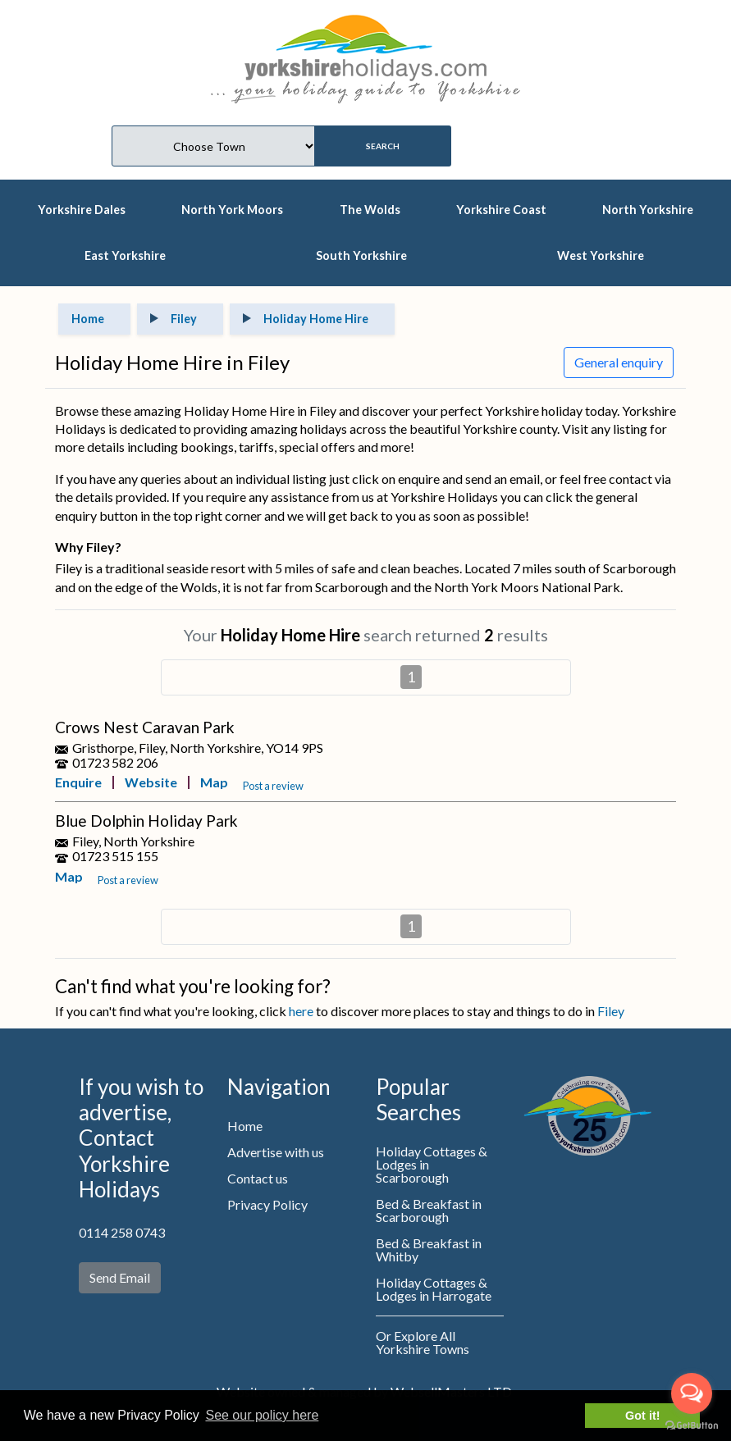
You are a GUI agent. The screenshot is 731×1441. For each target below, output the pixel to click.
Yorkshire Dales (82, 210)
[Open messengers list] (691, 1393)
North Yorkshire (647, 210)
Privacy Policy (267, 1204)
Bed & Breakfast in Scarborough (429, 1210)
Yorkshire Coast (501, 210)
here (301, 1011)
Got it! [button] (642, 1415)
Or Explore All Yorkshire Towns (422, 1342)
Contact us (257, 1178)
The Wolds (370, 210)
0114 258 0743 (122, 1232)
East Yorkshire (125, 255)
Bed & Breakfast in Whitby (429, 1249)
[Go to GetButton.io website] (691, 1425)
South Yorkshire (361, 255)
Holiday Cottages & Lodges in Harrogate (433, 1289)
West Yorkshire (600, 255)
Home (245, 1125)
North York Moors (232, 210)
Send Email (119, 1277)
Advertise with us (275, 1152)
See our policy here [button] (261, 1415)
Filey (610, 1011)
